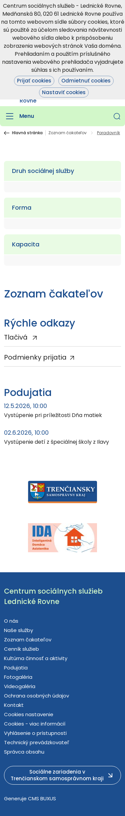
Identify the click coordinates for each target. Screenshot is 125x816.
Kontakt (14, 704)
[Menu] (19, 116)
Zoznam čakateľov (67, 133)
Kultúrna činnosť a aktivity (35, 658)
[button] (117, 116)
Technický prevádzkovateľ (36, 742)
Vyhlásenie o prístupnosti (35, 733)
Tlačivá (16, 337)
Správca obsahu (24, 751)
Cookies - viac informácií (34, 723)
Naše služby (18, 630)
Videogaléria (19, 686)
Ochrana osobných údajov (36, 695)
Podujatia (16, 667)
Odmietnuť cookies (86, 80)
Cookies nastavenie (28, 714)
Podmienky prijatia (35, 357)
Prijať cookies (34, 80)
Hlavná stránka (27, 133)
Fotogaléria (18, 676)
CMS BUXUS (42, 798)
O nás (11, 620)
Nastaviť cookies (64, 92)
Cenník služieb (21, 648)
